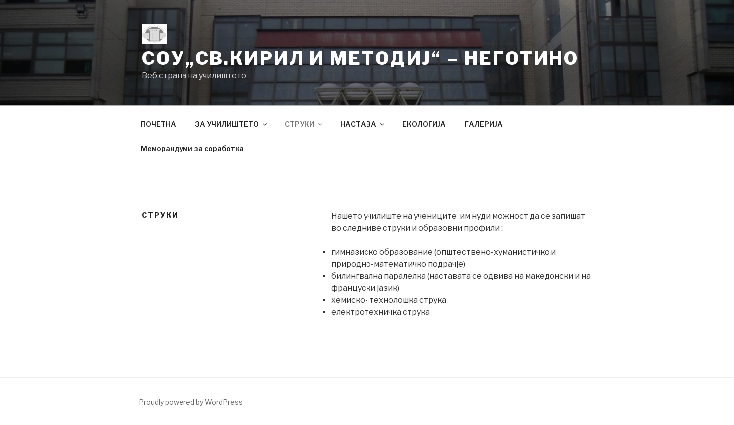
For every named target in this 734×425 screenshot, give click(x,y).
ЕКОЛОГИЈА (424, 124)
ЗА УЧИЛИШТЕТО (231, 124)
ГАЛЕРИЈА (484, 124)
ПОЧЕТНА (158, 124)
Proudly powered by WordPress (191, 402)
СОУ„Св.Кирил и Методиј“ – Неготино (360, 58)
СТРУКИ (304, 124)
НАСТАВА (363, 124)
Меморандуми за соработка (192, 148)
